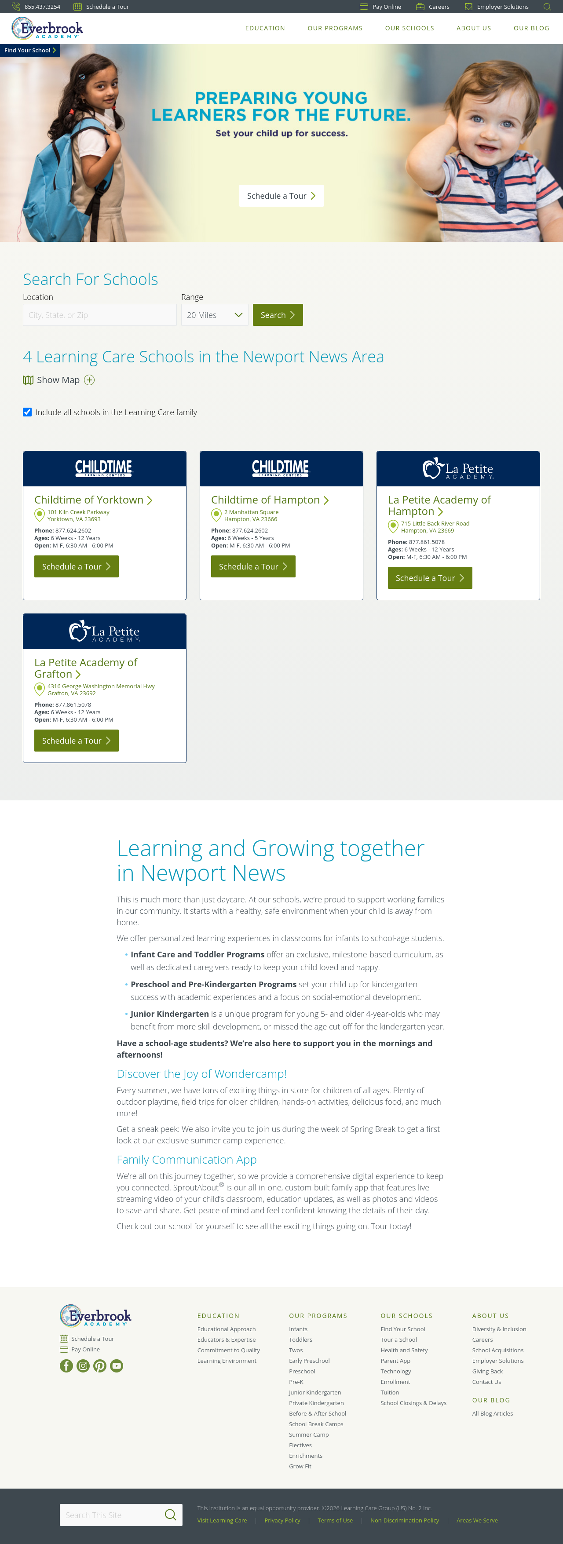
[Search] (170, 1515)
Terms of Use (335, 1520)
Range (192, 297)
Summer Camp (309, 1434)
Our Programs (335, 28)
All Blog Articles (492, 1413)
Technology (395, 1371)
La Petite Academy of (439, 505)
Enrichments (305, 1455)
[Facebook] (66, 1365)
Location (38, 297)
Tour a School (398, 1339)
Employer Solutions (496, 7)
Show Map (59, 380)
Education (266, 28)
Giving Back (487, 1371)
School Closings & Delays (413, 1402)
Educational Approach (226, 1328)
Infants (298, 1328)
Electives (300, 1445)
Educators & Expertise (226, 1339)
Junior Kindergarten (315, 1392)
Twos (296, 1350)
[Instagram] (83, 1365)
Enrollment (395, 1381)
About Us (474, 28)
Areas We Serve (477, 1520)
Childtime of (93, 499)
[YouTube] (116, 1365)
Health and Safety (404, 1350)
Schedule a (281, 195)
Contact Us (486, 1381)
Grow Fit (300, 1466)
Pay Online (86, 1349)
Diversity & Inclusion (499, 1328)
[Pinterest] (99, 1365)
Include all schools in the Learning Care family (110, 412)
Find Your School (27, 50)
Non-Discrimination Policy (404, 1520)
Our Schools (410, 28)
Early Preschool (309, 1360)
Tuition (389, 1392)
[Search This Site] (121, 1515)
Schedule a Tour (101, 7)
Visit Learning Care (222, 1520)
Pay (380, 7)
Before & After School (317, 1413)
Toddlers (300, 1339)
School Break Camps (316, 1423)
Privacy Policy (282, 1520)
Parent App (395, 1360)
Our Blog (532, 28)
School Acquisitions (498, 1350)
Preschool (302, 1371)
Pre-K (296, 1381)
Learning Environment (226, 1360)
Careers (433, 7)
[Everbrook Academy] (48, 28)
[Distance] (215, 315)
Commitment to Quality (228, 1350)
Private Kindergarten (316, 1402)
